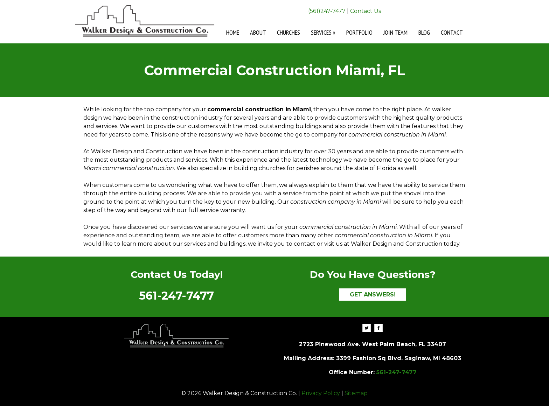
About (258, 32)
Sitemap (356, 393)
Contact (452, 32)
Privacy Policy (320, 393)
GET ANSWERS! (373, 294)
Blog (424, 32)
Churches (288, 32)
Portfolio (359, 32)
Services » (323, 32)
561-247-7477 (176, 295)
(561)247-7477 (327, 11)
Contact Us (365, 11)
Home (232, 32)
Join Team (395, 32)
